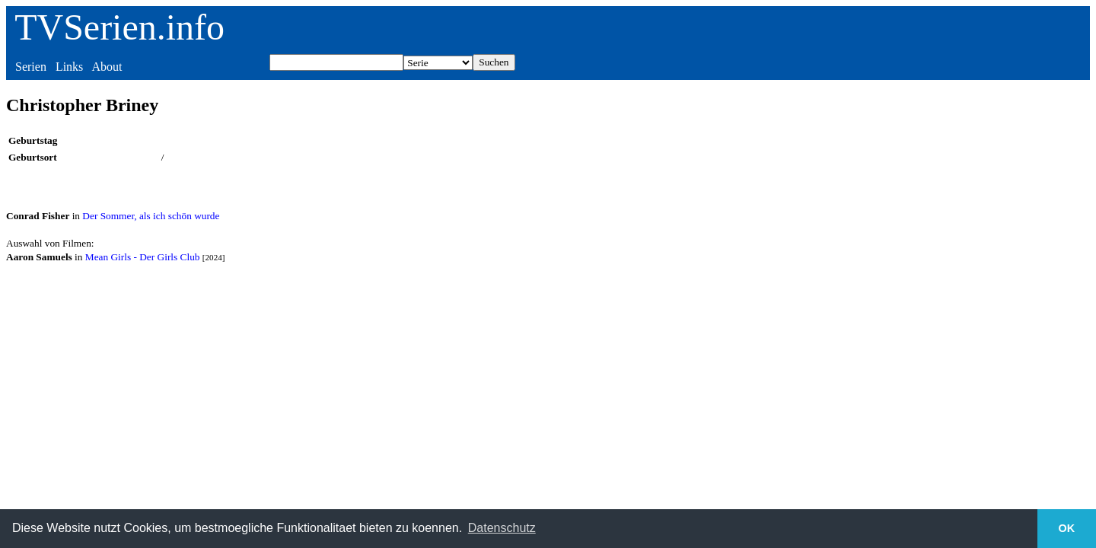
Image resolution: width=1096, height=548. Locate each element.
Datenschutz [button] (502, 527)
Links (69, 66)
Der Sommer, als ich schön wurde (150, 215)
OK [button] (1067, 528)
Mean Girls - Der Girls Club (142, 257)
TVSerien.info (119, 27)
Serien (30, 66)
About (106, 66)
